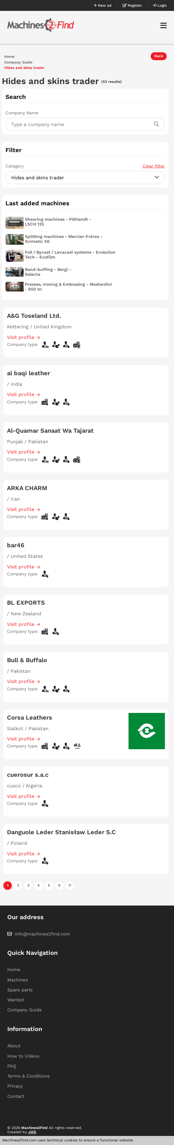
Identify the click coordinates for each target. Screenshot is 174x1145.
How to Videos (23, 1056)
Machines (17, 980)
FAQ (11, 1066)
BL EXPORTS (26, 602)
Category (85, 166)
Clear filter (153, 166)
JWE (32, 1132)
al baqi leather (28, 373)
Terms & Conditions (28, 1076)
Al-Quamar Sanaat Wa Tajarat (50, 430)
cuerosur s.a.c (28, 774)
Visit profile (20, 337)
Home (9, 57)
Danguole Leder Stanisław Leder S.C (61, 832)
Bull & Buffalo (27, 660)
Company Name (21, 112)
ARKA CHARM (27, 488)
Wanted (15, 1000)
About (13, 1046)
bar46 (15, 545)
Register (132, 5)
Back (158, 56)
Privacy (15, 1086)
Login (160, 5)
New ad (103, 5)
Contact (15, 1096)
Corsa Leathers (29, 717)
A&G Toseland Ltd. (34, 315)
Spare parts (20, 990)
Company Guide (18, 62)
